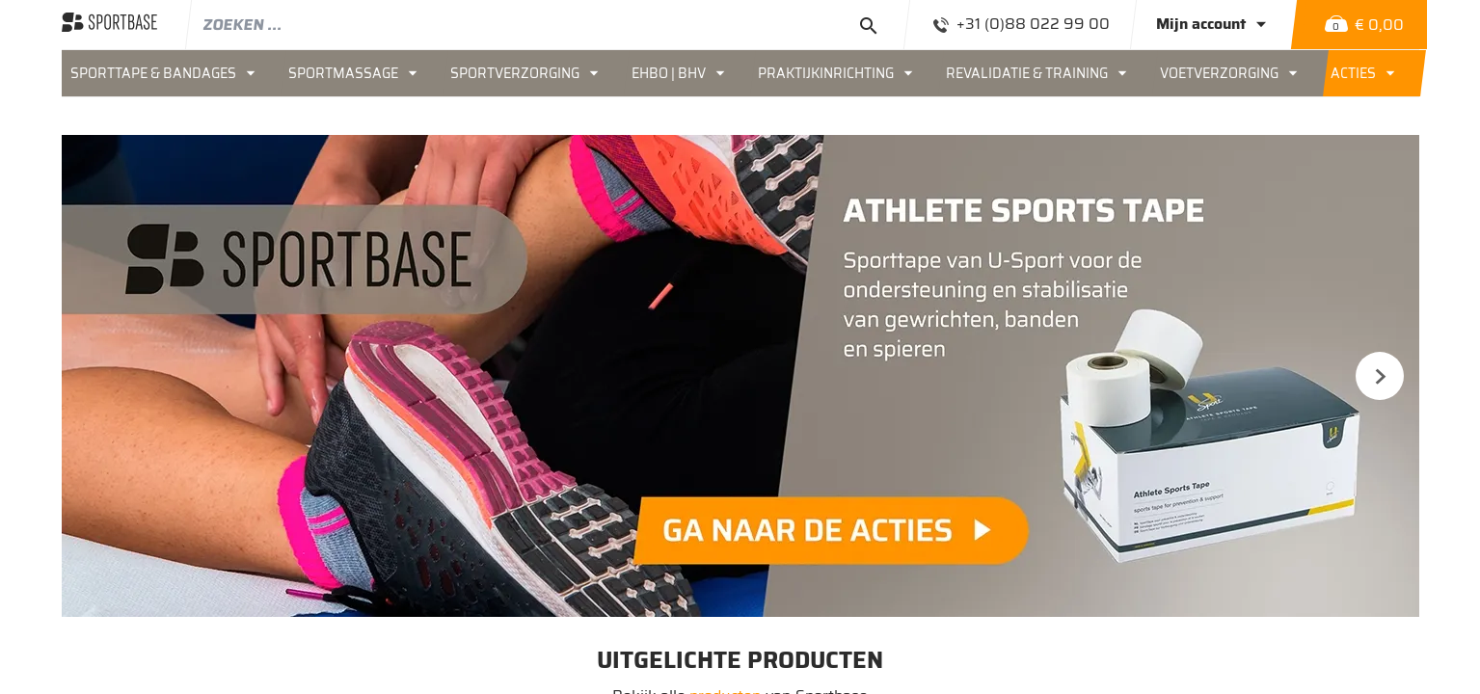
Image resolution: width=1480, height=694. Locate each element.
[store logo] (109, 24)
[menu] (740, 73)
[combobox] (549, 24)
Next (1380, 376)
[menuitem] (171, 73)
